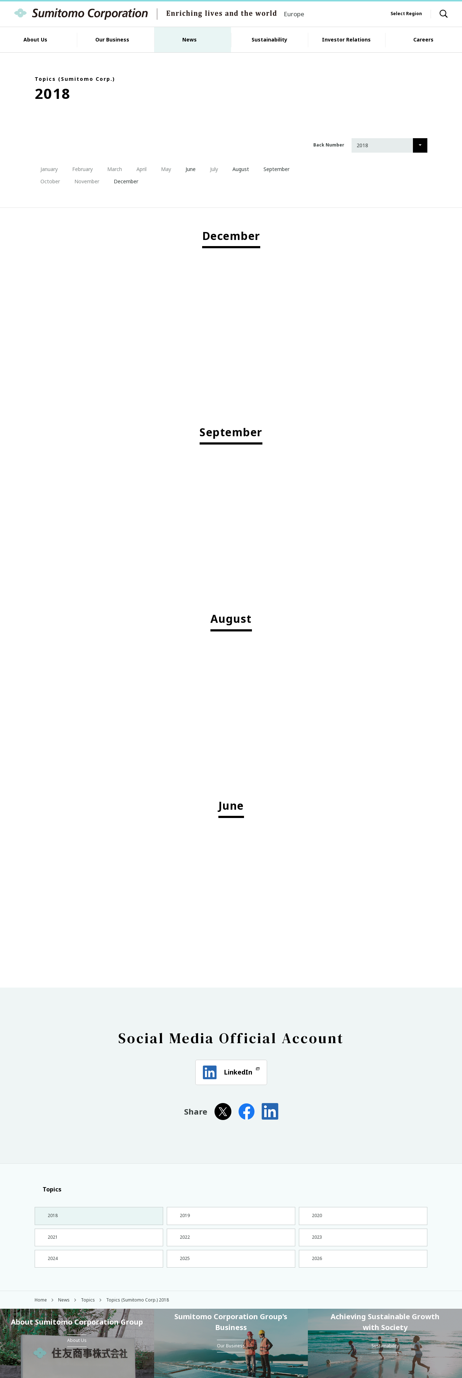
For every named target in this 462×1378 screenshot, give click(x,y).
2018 (52, 1216)
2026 (316, 1264)
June (188, 169)
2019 (184, 1216)
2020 (316, 1216)
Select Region (406, 13)
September (273, 169)
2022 (184, 1240)
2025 (184, 1264)
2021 (52, 1240)
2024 (52, 1264)
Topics (48, 1189)
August (238, 169)
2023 (316, 1240)
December (123, 181)
